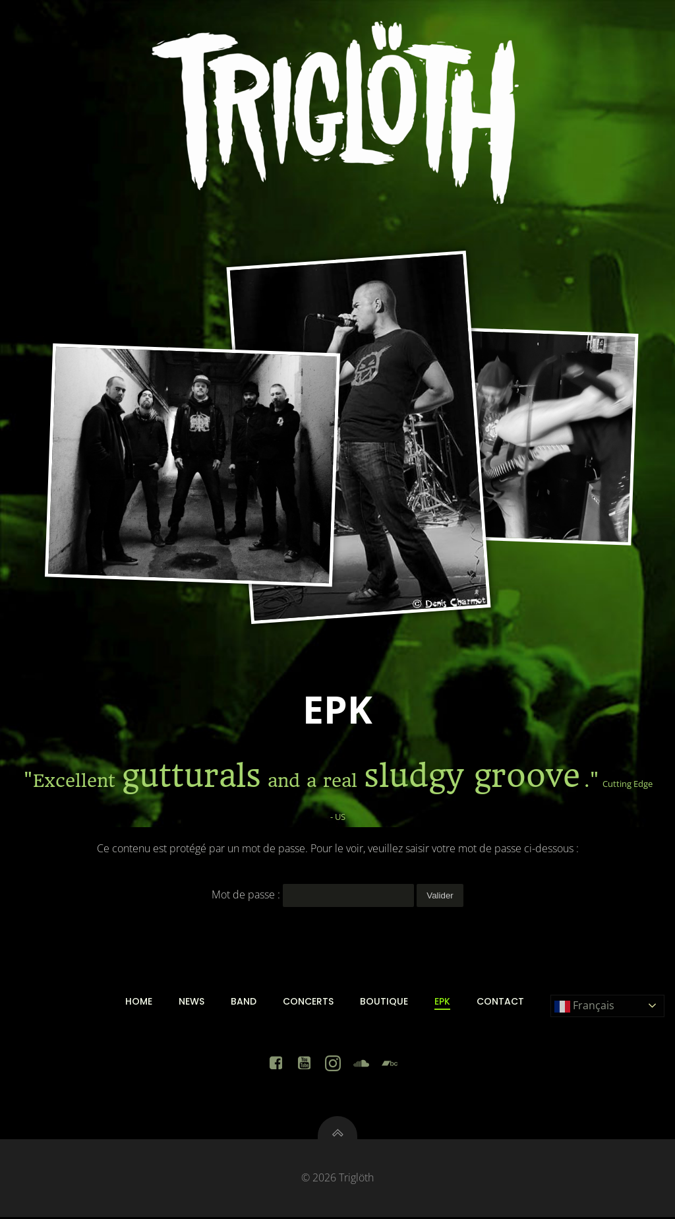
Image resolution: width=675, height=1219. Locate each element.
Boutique (384, 1002)
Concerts (308, 1002)
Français (584, 1007)
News (191, 1002)
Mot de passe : (313, 894)
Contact (500, 1002)
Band (243, 1002)
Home (138, 1002)
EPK (442, 1002)
